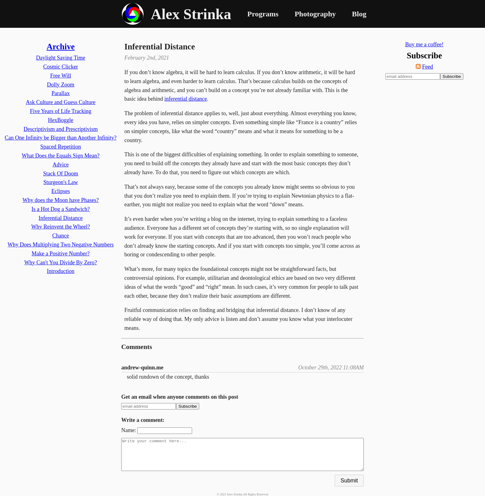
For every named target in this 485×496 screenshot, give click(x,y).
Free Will (60, 76)
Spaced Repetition (60, 147)
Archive (61, 46)
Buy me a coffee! (424, 44)
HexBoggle (60, 120)
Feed (427, 67)
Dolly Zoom (61, 85)
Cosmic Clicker (60, 67)
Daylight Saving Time (60, 58)
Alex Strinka (191, 14)
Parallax (61, 93)
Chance (60, 236)
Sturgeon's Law (60, 182)
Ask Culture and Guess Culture (61, 102)
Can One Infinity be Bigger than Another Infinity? (60, 138)
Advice (61, 165)
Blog (359, 14)
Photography (315, 14)
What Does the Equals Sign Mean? (60, 156)
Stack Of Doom (60, 173)
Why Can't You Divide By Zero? (60, 262)
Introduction (61, 271)
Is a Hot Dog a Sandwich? (61, 209)
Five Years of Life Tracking (61, 111)
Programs (263, 14)
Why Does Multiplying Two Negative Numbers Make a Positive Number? (61, 249)
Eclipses (60, 191)
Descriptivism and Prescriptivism (61, 129)
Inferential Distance (61, 218)
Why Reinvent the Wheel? (60, 227)
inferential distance (185, 99)
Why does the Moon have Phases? (61, 200)
